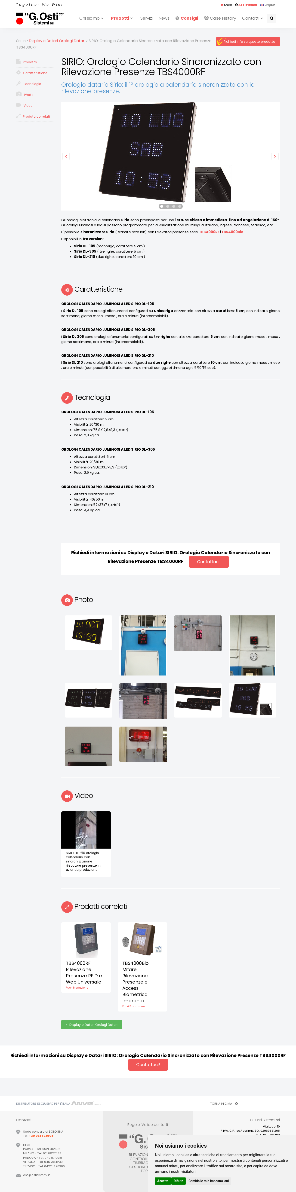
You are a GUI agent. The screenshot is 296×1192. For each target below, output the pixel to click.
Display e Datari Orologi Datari (91, 1024)
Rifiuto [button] (178, 1181)
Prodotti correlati (33, 116)
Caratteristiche (31, 72)
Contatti (253, 18)
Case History (220, 18)
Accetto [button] (163, 1181)
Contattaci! (209, 562)
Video (24, 105)
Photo (25, 94)
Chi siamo (92, 18)
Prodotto (26, 61)
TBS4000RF (209, 231)
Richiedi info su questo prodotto (249, 41)
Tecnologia (28, 83)
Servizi (146, 18)
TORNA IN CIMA (224, 1103)
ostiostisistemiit (36, 1175)
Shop (226, 5)
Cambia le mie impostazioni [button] (208, 1181)
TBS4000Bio (232, 231)
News (164, 18)
